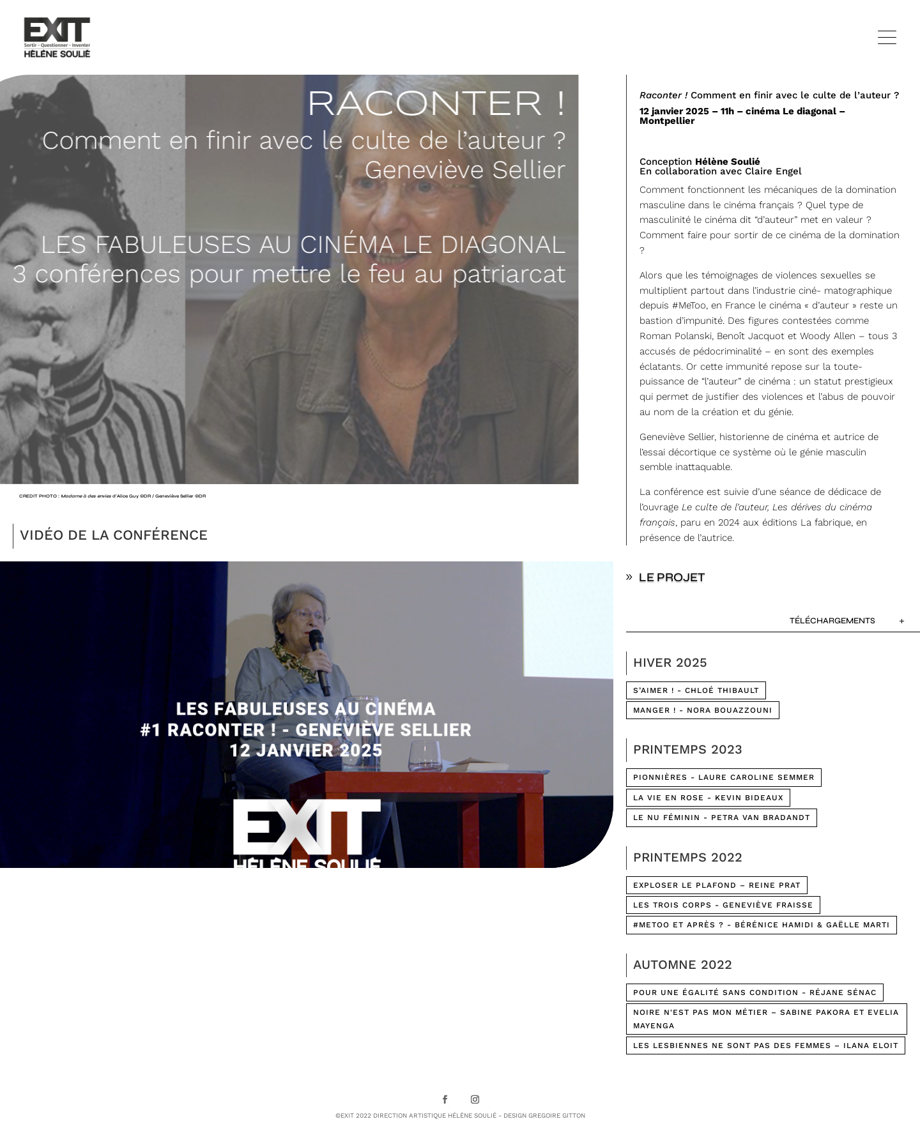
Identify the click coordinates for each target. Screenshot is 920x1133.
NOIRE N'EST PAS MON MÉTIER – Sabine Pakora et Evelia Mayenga (766, 1019)
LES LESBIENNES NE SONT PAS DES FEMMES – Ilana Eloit (765, 1045)
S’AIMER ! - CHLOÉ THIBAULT (696, 690)
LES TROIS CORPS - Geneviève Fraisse (723, 905)
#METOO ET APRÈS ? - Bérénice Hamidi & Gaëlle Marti (761, 924)
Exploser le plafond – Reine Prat (717, 885)
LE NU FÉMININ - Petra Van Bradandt (721, 817)
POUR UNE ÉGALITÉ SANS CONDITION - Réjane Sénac (755, 992)
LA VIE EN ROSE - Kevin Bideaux (708, 797)
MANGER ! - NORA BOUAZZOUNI (702, 710)
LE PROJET (672, 577)
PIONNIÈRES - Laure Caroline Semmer (724, 777)
